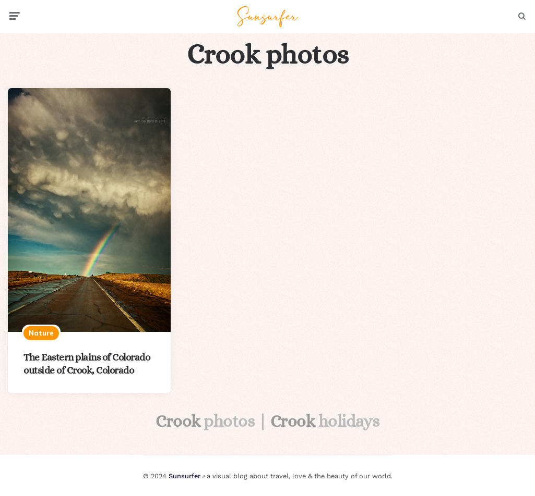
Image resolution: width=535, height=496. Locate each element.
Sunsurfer (184, 476)
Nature (41, 333)
